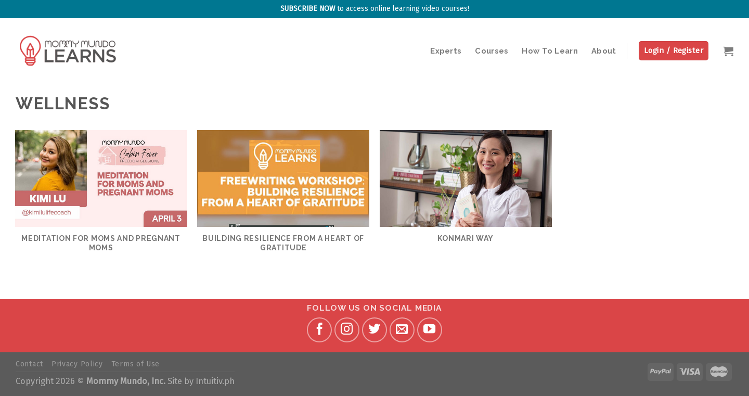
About (603, 50)
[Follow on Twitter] (374, 329)
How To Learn (550, 50)
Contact (29, 364)
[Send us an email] (402, 329)
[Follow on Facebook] (319, 329)
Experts (445, 50)
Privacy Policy (77, 364)
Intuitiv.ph (215, 381)
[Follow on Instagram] (346, 329)
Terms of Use (135, 364)
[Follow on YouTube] (429, 329)
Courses (491, 50)
